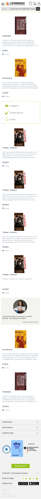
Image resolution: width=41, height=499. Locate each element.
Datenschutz (6, 494)
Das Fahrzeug (7, 78)
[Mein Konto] (39, 3)
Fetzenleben (6, 36)
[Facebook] (22, 478)
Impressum (6, 489)
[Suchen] (38, 9)
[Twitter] (26, 478)
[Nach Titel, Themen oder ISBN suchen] (24, 9)
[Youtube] (36, 478)
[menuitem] (30, 3)
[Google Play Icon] (23, 483)
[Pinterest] (33, 478)
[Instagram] (29, 478)
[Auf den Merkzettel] (5, 54)
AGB (3, 491)
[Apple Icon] (34, 483)
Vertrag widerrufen (20, 466)
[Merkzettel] (30, 3)
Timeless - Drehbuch (9, 148)
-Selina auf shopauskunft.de (30, 322)
